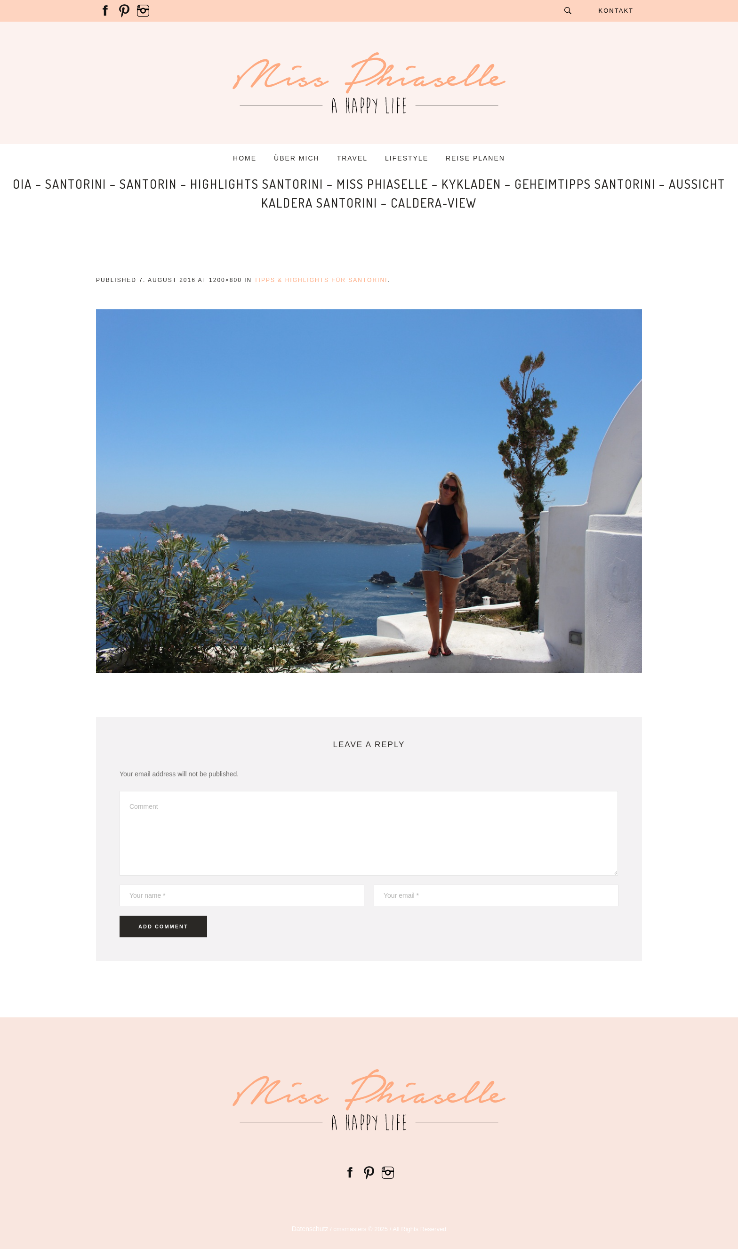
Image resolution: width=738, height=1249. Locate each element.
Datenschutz (310, 1229)
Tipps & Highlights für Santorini (320, 280)
